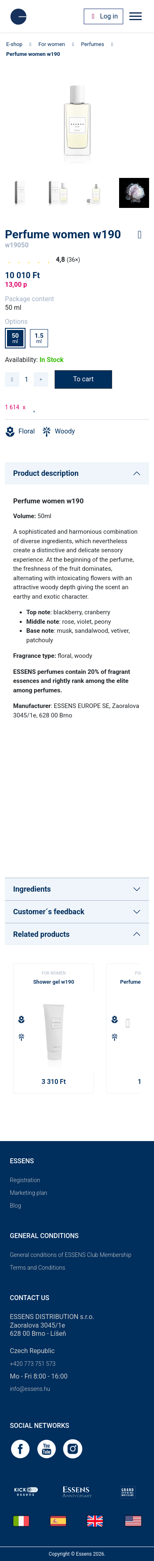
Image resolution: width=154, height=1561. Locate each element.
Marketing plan (28, 1193)
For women (52, 44)
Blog (15, 1205)
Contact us (29, 1298)
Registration (25, 1180)
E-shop (14, 44)
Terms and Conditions (37, 1267)
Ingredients (32, 889)
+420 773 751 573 (32, 1363)
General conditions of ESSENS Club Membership (70, 1255)
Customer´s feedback (48, 911)
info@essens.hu (30, 1389)
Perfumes (92, 44)
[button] (131, 1026)
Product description (45, 473)
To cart (83, 379)
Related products (41, 934)
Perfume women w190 (33, 54)
